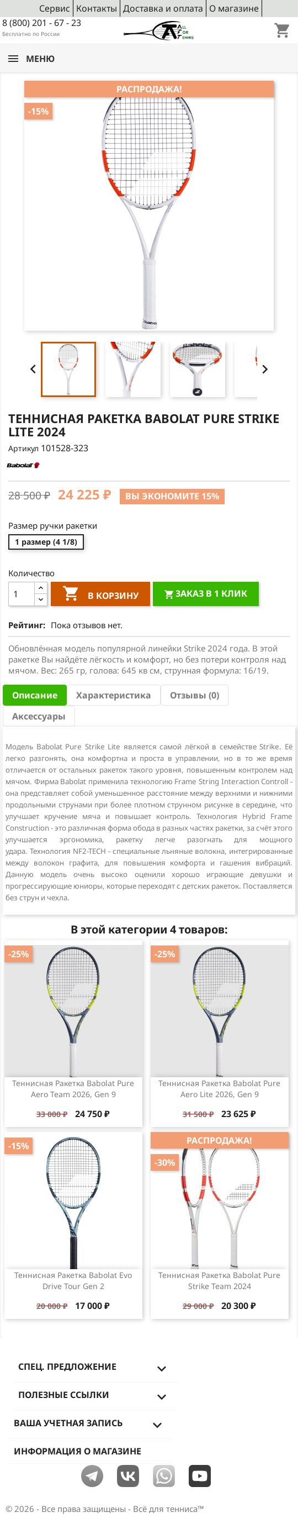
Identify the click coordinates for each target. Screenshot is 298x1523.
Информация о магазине (77, 1451)
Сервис (54, 8)
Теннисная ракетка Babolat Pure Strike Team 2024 (219, 1280)
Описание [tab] (34, 695)
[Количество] (21, 594)
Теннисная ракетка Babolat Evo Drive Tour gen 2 (73, 1280)
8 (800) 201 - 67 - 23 (41, 23)
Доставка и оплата (163, 8)
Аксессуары (39, 716)
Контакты (96, 8)
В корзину (100, 595)
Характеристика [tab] (113, 695)
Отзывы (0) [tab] (194, 695)
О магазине (234, 8)
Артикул (23, 448)
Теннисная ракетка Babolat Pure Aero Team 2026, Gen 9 (73, 1088)
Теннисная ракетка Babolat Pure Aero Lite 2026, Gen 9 (219, 1088)
